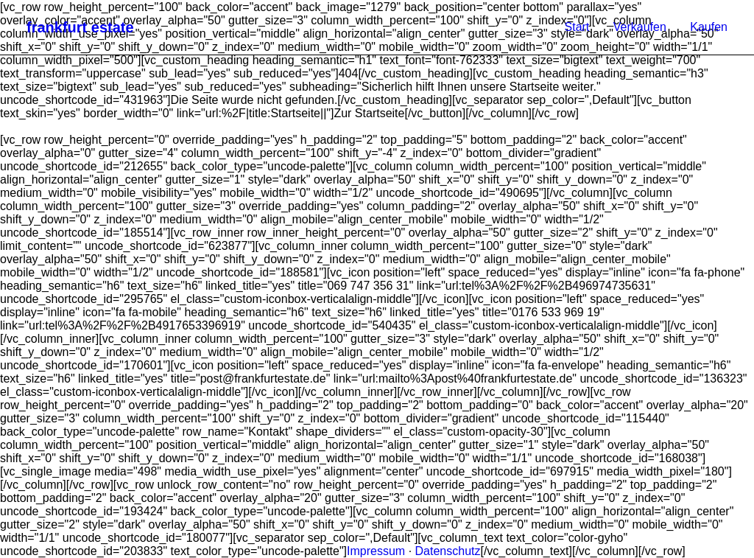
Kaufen (708, 27)
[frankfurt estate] (80, 27)
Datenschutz (448, 551)
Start (577, 27)
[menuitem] (582, 27)
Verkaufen (639, 27)
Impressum (376, 551)
